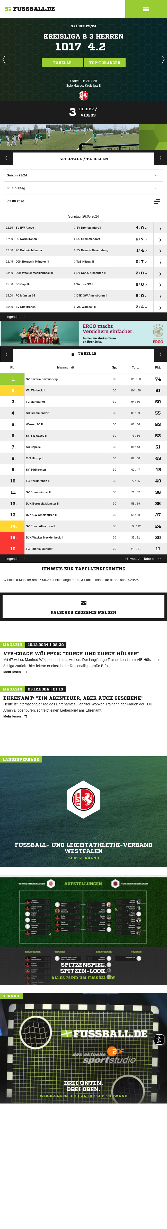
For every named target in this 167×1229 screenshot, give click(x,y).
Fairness (6, 354)
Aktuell (6, 157)
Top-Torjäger (104, 63)
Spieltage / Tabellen (83, 159)
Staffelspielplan (160, 157)
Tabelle (62, 63)
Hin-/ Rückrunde (160, 354)
